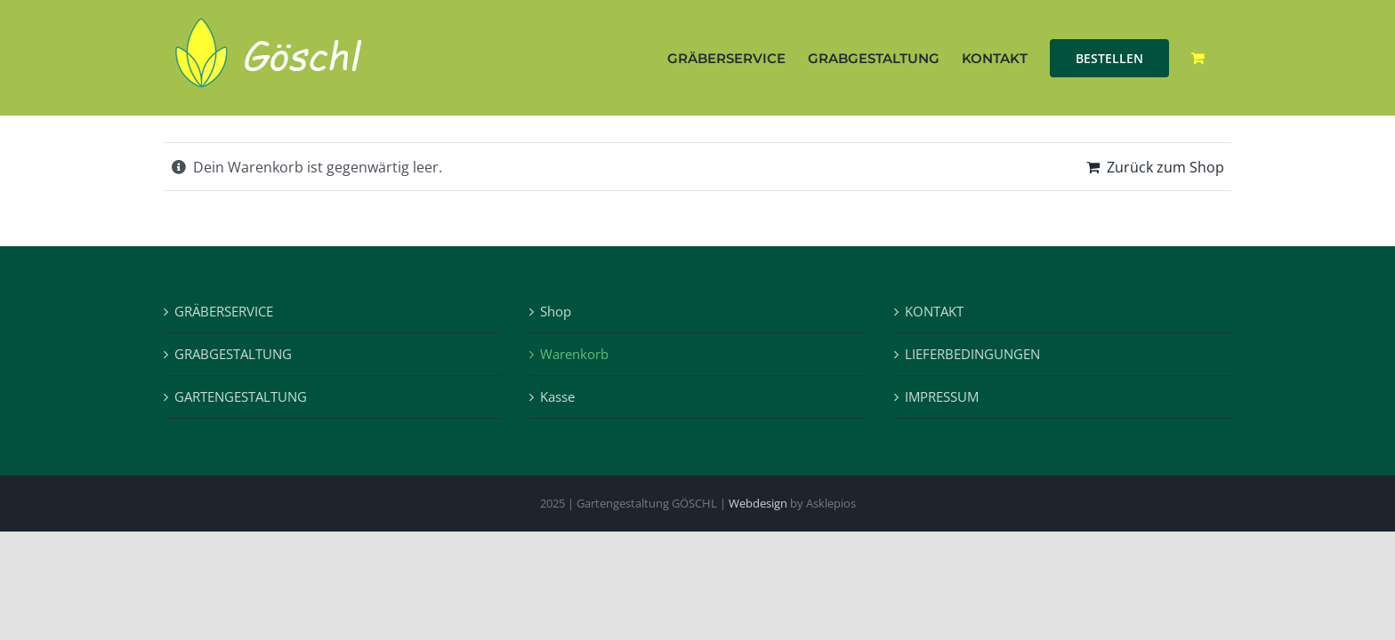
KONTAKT (934, 311)
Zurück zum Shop (1165, 167)
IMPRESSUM (942, 396)
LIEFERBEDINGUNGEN (972, 354)
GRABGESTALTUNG (233, 354)
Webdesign (758, 503)
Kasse (557, 396)
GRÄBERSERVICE (223, 311)
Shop (555, 311)
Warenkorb (574, 354)
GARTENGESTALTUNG (240, 396)
